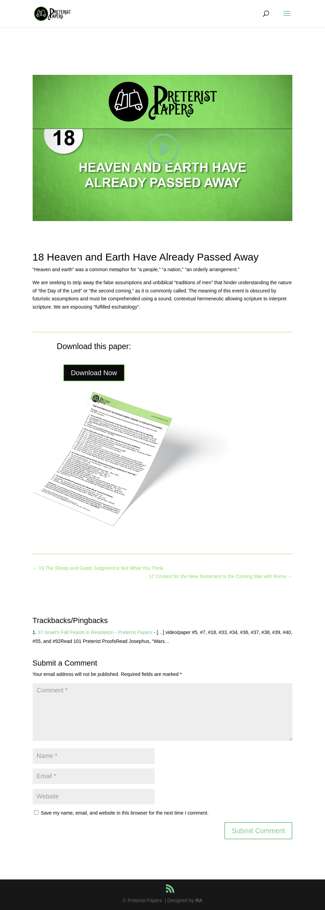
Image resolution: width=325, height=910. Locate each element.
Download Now (94, 373)
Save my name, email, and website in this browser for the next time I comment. (125, 813)
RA (198, 900)
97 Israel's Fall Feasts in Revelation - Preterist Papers (95, 632)
